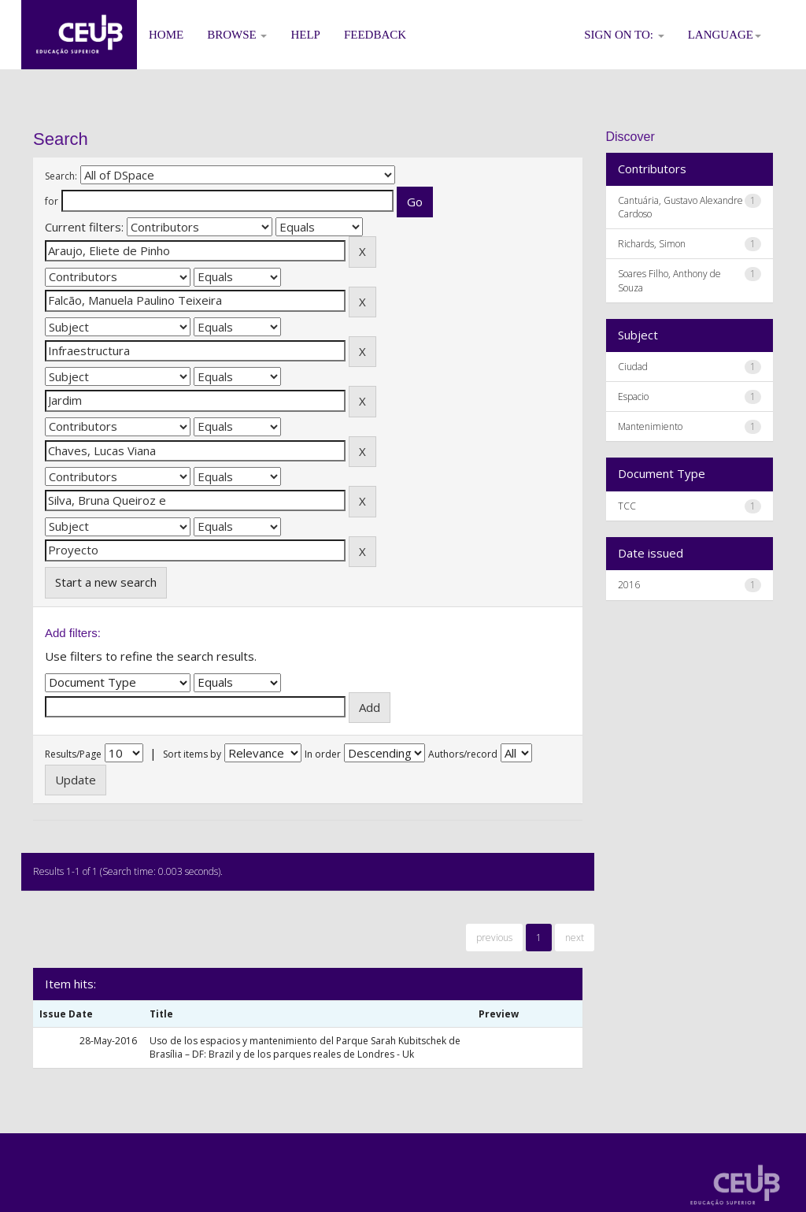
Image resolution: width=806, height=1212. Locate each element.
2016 (629, 584)
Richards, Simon (652, 243)
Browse (237, 34)
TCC (627, 506)
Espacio (633, 396)
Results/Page (73, 754)
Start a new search (106, 582)
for (51, 201)
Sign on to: (624, 34)
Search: (61, 176)
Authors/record (462, 754)
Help (305, 34)
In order (323, 754)
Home (166, 34)
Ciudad (633, 366)
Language (724, 34)
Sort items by (192, 754)
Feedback (375, 34)
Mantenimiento (650, 426)
